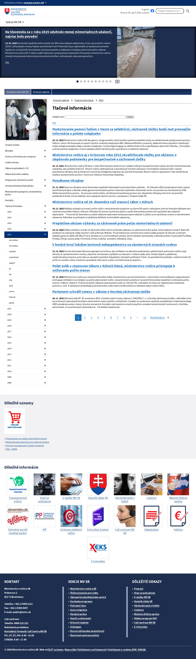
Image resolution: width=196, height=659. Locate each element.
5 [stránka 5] (104, 317)
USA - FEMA (11, 449)
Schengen (75, 626)
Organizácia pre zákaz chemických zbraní (26, 438)
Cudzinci (139, 610)
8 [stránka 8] (124, 317)
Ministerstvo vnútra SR (83, 588)
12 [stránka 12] (144, 317)
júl (10, 268)
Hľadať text (58, 116)
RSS (54, 122)
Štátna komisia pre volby (84, 593)
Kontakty (9, 200)
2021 (9, 308)
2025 (9, 217)
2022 (9, 234)
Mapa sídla (70, 649)
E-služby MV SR (142, 597)
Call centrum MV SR (144, 622)
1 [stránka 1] (78, 317)
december (13, 240)
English (145, 9)
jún (10, 274)
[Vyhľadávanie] (170, 11)
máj (10, 280)
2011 (9, 365)
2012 (9, 360)
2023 (9, 229)
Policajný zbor (78, 605)
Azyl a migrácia (78, 610)
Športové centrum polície (84, 635)
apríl (11, 285)
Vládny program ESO (145, 618)
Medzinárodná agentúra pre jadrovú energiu (27, 442)
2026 (9, 211)
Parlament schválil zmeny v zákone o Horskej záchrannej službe (101, 291)
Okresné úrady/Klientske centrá (88, 597)
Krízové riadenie (41, 91)
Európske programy (81, 601)
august (12, 263)
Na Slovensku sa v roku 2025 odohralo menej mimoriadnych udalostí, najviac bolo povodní (58, 34)
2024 (9, 223)
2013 (9, 354)
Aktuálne (9, 150)
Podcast (138, 588)
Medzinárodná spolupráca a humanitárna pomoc (23, 193)
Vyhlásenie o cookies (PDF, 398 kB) (127, 649)
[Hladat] (188, 11)
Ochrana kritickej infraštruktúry (19, 185)
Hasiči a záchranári (80, 618)
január (11, 302)
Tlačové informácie (13, 206)
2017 (9, 331)
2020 (9, 314)
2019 (9, 320)
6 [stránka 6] (111, 317)
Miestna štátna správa (146, 614)
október (12, 251)
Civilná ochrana (12, 162)
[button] (15, 21)
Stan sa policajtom (144, 593)
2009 (9, 377)
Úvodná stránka (12, 144)
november (13, 245)
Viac (7, 62)
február (12, 297)
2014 (9, 348)
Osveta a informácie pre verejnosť (20, 156)
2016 (9, 337)
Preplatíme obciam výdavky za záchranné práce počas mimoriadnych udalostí (112, 223)
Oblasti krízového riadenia (16, 174)
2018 (9, 325)
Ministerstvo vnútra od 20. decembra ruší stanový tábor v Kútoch (102, 202)
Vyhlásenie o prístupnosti (92, 649)
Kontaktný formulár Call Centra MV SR (25, 631)
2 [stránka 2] (84, 317)
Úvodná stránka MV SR (18, 91)
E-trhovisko (140, 626)
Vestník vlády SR (143, 601)
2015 (9, 342)
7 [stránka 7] (117, 317)
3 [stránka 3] (91, 317)
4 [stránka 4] (98, 317)
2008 (9, 382)
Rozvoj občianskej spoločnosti (87, 631)
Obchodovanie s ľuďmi (146, 605)
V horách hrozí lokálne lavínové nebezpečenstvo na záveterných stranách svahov (114, 244)
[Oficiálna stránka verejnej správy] (36, 2)
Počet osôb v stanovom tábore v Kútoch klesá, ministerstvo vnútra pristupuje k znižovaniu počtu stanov (113, 268)
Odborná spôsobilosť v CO (17, 168)
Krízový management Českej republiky (25, 445)
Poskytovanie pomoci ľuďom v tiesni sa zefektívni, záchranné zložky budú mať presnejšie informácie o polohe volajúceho (121, 131)
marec (12, 291)
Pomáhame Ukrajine (68, 180)
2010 (9, 371)
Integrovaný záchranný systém (19, 180)
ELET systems (55, 649)
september (14, 257)
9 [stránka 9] (130, 317)
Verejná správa (78, 614)
